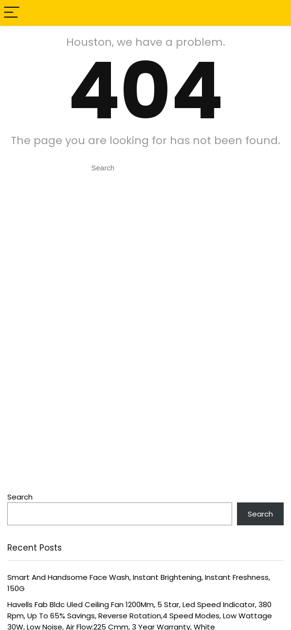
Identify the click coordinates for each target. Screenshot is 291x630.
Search (20, 497)
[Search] (276, 13)
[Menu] (11, 13)
